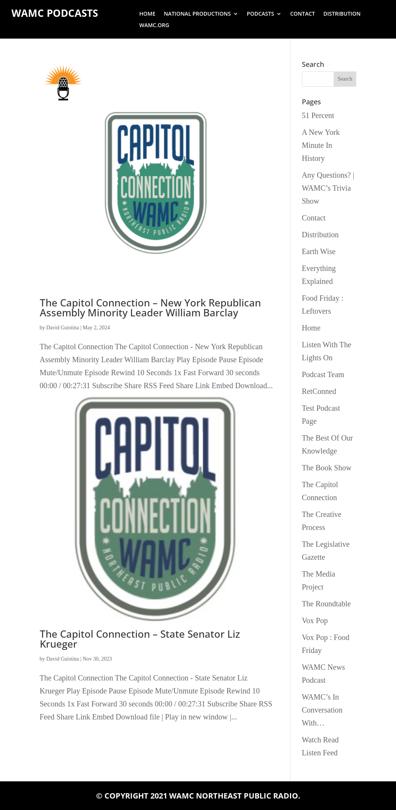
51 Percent (318, 115)
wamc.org (154, 26)
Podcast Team (323, 374)
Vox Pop (315, 620)
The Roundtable (326, 603)
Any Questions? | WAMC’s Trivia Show (328, 188)
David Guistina (62, 327)
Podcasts (260, 14)
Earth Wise (319, 251)
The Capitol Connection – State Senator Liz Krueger (140, 639)
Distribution (341, 14)
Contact (302, 14)
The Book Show (327, 467)
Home (147, 14)
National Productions (197, 14)
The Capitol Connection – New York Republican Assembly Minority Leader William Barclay (150, 307)
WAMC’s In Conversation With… (322, 710)
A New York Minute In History (321, 145)
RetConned (319, 391)
